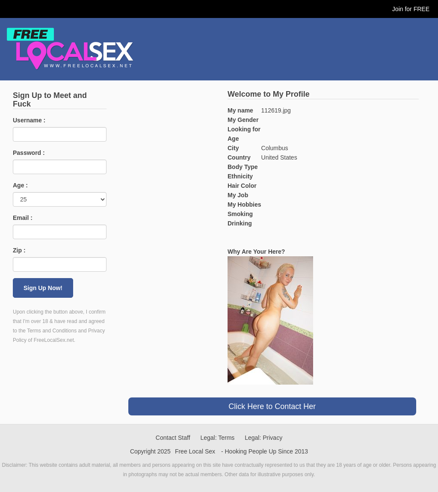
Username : (29, 120)
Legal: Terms (217, 437)
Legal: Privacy (263, 437)
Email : (23, 217)
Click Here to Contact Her (272, 406)
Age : (20, 185)
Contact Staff (173, 437)
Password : (29, 152)
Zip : (19, 250)
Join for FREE (410, 9)
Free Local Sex (195, 451)
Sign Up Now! (43, 288)
